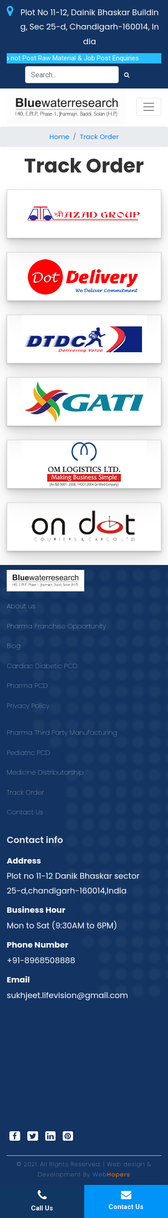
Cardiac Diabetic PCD (42, 665)
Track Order (99, 136)
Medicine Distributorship (45, 772)
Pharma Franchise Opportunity (56, 626)
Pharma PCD (27, 685)
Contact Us (25, 812)
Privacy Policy (28, 705)
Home (59, 136)
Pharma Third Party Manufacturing (62, 732)
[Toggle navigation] (148, 107)
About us (21, 606)
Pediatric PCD (28, 752)
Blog (14, 645)
